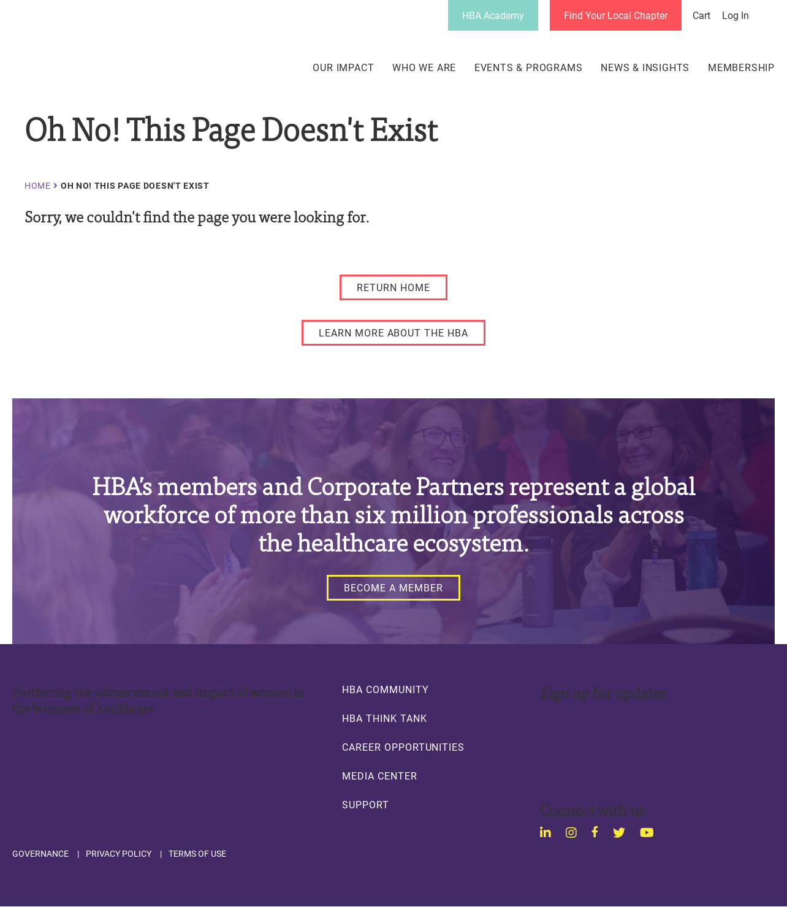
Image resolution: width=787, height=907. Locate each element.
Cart (701, 15)
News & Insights (645, 67)
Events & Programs (528, 67)
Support (365, 805)
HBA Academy (493, 15)
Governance (40, 853)
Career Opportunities (403, 747)
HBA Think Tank (384, 718)
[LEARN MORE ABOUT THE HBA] (393, 333)
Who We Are (424, 67)
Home (38, 185)
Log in (735, 15)
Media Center (379, 776)
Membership (741, 67)
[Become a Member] (393, 588)
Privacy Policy (118, 853)
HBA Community (385, 689)
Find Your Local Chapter (615, 15)
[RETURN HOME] (393, 287)
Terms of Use (197, 853)
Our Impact (343, 67)
